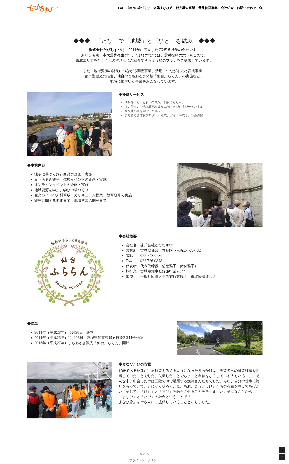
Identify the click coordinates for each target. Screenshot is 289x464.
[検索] (261, 8)
